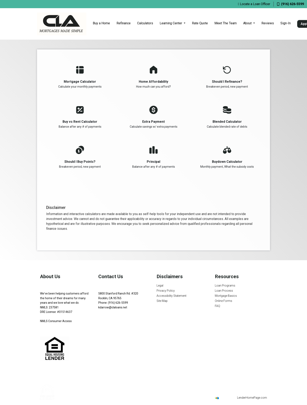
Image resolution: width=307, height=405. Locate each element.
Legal (160, 285)
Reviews (267, 23)
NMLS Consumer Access (56, 321)
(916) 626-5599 (290, 4)
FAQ (217, 306)
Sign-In (285, 23)
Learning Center (171, 23)
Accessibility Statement (171, 295)
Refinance (124, 23)
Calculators (145, 23)
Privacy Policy (166, 290)
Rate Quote (200, 23)
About (247, 23)
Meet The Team (225, 23)
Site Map (162, 300)
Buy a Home (101, 23)
